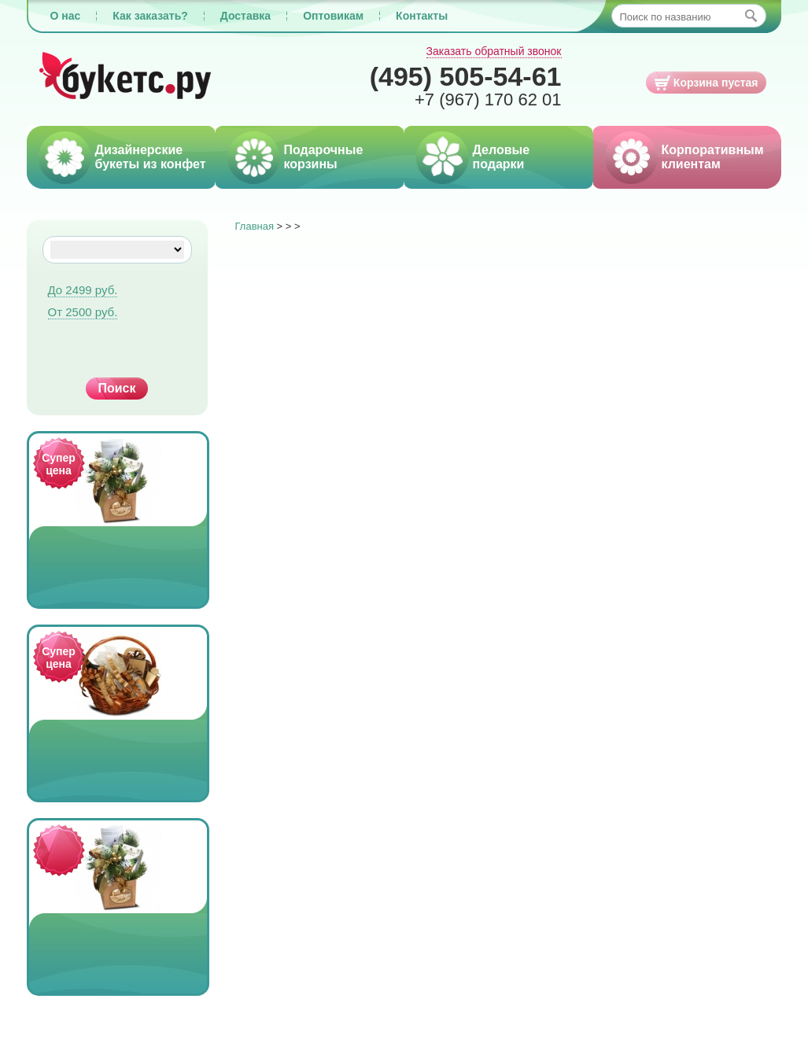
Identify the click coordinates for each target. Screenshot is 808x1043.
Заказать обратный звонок (494, 51)
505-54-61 (466, 76)
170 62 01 (488, 99)
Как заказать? (150, 15)
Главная (254, 226)
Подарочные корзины (323, 157)
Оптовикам (333, 15)
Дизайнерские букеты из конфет (150, 157)
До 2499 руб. (83, 290)
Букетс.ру (125, 76)
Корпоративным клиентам (713, 157)
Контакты (422, 15)
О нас (65, 15)
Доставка (245, 15)
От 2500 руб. (83, 312)
